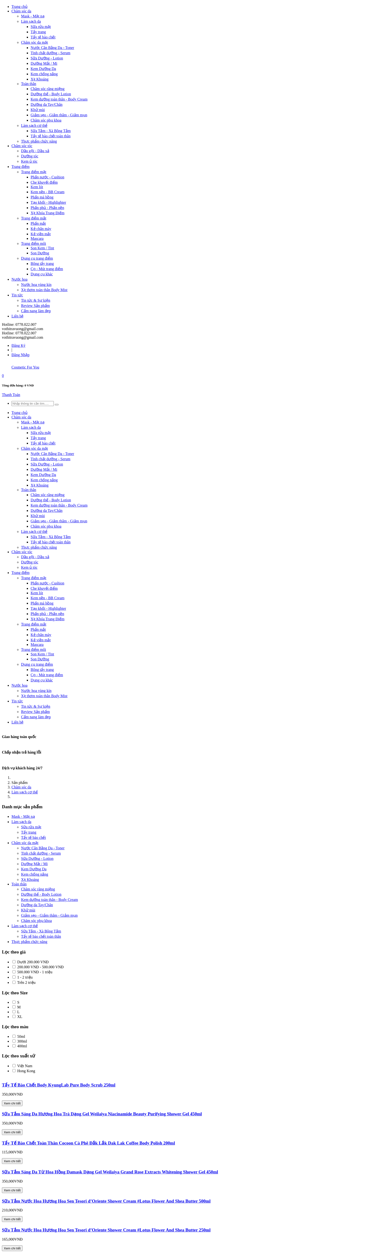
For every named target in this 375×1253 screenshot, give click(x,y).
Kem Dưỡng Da (43, 69)
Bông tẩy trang (42, 264)
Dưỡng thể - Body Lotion (51, 94)
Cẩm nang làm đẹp (36, 311)
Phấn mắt (38, 223)
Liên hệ (17, 316)
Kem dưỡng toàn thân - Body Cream (59, 99)
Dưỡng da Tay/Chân (46, 104)
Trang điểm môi (33, 243)
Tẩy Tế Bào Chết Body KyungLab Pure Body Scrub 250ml (59, 1084)
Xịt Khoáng (40, 79)
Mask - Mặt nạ (32, 16)
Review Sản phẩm (35, 306)
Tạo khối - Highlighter (48, 202)
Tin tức (17, 295)
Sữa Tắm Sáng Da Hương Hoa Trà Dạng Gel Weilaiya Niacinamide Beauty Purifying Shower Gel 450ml (102, 1113)
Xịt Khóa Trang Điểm (47, 213)
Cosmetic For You (25, 367)
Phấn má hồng (42, 197)
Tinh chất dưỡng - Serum (50, 53)
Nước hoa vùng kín (36, 285)
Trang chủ (19, 7)
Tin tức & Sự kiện (35, 300)
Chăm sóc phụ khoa (46, 120)
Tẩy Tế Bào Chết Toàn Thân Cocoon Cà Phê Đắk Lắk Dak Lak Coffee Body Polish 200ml (88, 1143)
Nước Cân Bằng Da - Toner (52, 48)
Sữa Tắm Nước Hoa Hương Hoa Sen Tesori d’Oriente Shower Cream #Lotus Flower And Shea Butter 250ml (106, 1229)
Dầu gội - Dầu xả (35, 151)
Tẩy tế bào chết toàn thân (51, 136)
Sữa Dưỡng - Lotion (47, 58)
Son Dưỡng (40, 253)
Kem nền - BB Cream (47, 192)
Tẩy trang (38, 32)
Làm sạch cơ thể (34, 125)
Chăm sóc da (21, 11)
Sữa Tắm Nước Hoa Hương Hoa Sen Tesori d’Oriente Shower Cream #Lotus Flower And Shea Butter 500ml (106, 1201)
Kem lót (37, 187)
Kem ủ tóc (29, 161)
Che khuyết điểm (44, 182)
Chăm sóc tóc (21, 146)
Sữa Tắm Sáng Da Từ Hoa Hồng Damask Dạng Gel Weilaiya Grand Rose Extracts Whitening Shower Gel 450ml (110, 1171)
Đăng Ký (18, 345)
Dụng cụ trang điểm (37, 258)
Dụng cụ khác (42, 274)
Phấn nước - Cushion (47, 177)
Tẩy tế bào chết (43, 37)
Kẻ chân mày (41, 229)
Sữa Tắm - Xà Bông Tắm (51, 131)
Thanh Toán (11, 395)
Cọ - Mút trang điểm (47, 269)
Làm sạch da (31, 21)
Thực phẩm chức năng (39, 141)
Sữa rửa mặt (41, 27)
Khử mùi (38, 110)
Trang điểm (20, 167)
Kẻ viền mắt (41, 234)
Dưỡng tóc (29, 156)
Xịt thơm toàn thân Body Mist (44, 290)
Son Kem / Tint (42, 248)
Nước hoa (19, 279)
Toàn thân (28, 84)
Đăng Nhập (20, 355)
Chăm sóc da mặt (34, 42)
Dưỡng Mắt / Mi (44, 63)
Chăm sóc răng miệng (48, 89)
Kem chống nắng (44, 74)
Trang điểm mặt (33, 172)
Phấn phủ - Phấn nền (47, 208)
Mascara (37, 238)
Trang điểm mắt (33, 218)
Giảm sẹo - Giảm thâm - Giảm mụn (59, 115)
